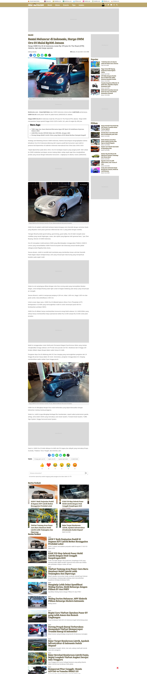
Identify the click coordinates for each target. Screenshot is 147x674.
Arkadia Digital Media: (35, 1)
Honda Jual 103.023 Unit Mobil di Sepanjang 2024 (109, 147)
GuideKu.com (97, 1)
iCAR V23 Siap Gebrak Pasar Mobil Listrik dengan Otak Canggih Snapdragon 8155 (72, 503)
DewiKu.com (87, 1)
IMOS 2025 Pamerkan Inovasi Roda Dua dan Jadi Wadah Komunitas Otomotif (109, 91)
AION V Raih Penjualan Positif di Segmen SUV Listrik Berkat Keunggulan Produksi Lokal (42, 503)
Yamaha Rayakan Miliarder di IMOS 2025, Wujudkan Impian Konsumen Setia (110, 84)
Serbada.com (116, 1)
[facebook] (31, 55)
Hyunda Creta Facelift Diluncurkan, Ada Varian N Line (109, 162)
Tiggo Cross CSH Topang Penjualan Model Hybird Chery (108, 70)
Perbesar (83, 60)
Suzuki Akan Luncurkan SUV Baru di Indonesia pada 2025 (109, 133)
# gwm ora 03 (51, 459)
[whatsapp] (46, 55)
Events (66, 5)
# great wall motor (63, 459)
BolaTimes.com (68, 1)
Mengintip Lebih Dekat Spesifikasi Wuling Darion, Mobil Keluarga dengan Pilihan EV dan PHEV (67, 587)
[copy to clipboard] (49, 55)
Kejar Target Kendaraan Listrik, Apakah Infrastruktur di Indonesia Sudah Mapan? (73, 527)
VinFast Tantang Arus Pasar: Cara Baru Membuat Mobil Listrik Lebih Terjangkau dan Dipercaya (42, 528)
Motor (57, 5)
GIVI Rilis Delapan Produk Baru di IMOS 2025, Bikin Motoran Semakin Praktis (108, 77)
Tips (74, 5)
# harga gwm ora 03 (39, 459)
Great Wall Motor (44, 112)
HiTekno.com (78, 1)
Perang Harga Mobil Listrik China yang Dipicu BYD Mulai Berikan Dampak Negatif (58, 135)
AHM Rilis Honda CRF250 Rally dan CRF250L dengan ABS (50, 133)
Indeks (81, 5)
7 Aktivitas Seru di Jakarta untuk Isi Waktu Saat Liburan (109, 62)
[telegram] (42, 55)
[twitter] (34, 55)
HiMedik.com (107, 1)
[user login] (103, 4)
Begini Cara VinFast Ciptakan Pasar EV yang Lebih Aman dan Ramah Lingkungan (68, 615)
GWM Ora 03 (32, 114)
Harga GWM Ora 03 (34, 119)
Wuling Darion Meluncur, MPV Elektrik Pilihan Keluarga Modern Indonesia (67, 599)
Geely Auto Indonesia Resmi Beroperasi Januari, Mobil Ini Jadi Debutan (109, 169)
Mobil (50, 5)
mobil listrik (75, 112)
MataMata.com (57, 1)
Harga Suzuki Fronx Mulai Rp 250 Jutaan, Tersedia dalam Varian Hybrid (109, 127)
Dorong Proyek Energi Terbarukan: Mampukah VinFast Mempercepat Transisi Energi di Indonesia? (65, 629)
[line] (38, 55)
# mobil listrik (74, 459)
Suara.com (48, 1)
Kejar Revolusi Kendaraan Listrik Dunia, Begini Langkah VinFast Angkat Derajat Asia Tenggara (68, 657)
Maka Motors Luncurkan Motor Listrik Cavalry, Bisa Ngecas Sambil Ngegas (109, 141)
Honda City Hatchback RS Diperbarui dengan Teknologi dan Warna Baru (109, 155)
